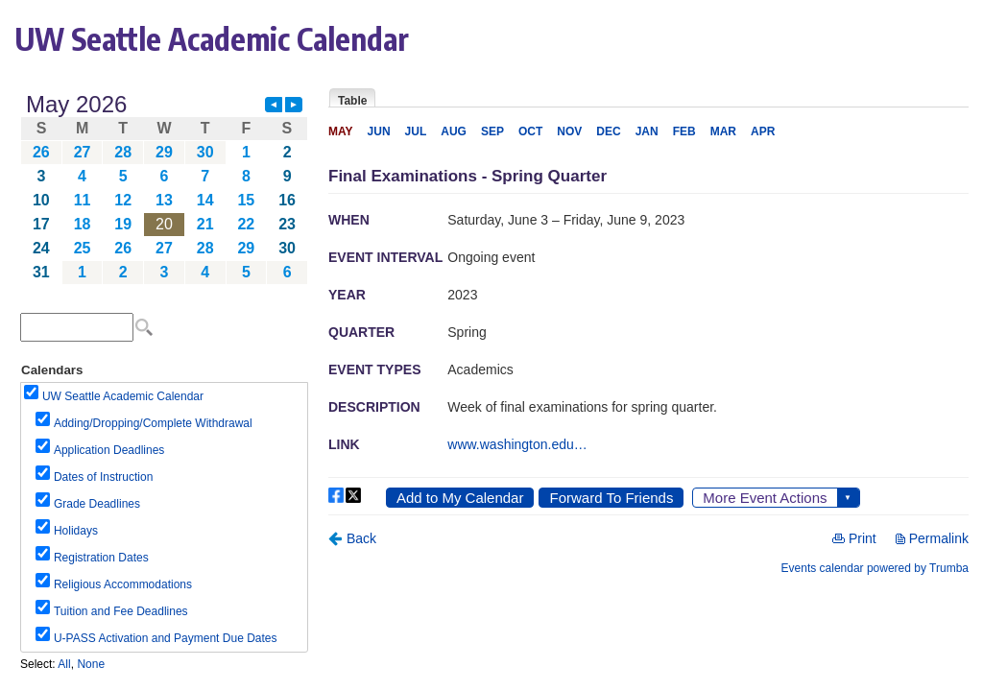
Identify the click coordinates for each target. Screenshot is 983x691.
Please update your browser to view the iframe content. (164, 188)
